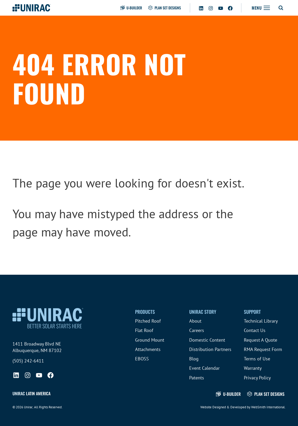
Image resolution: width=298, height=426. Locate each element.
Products (145, 311)
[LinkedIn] (201, 7)
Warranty (253, 368)
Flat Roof (144, 330)
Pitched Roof (148, 321)
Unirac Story (202, 311)
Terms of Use (257, 359)
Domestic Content (207, 340)
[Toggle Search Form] (281, 7)
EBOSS (142, 359)
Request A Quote (260, 340)
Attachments (148, 349)
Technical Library (261, 321)
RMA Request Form (263, 349)
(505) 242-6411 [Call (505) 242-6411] (28, 361)
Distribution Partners (210, 349)
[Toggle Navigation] (261, 8)
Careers (196, 330)
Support (252, 311)
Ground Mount (149, 340)
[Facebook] (230, 7)
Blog (194, 359)
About (195, 321)
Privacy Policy (257, 378)
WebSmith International (268, 407)
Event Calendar (204, 368)
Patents (196, 378)
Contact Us (254, 330)
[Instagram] (210, 7)
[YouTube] (220, 7)
